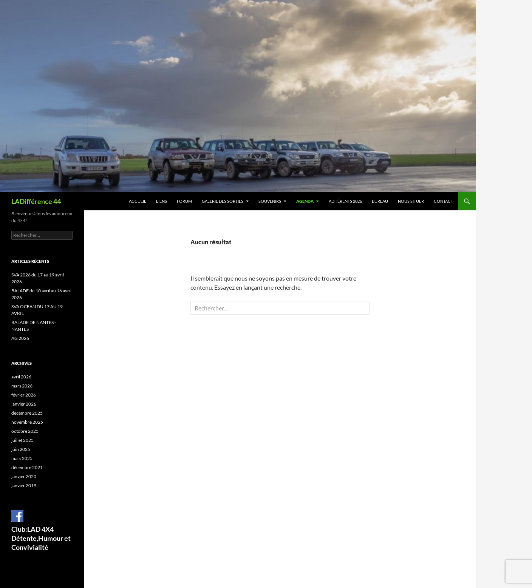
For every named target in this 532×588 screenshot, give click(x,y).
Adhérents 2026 (345, 201)
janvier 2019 (23, 485)
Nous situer (411, 201)
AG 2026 (20, 338)
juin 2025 (20, 449)
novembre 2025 (27, 422)
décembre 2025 (27, 413)
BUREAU (380, 201)
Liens (161, 201)
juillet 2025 (22, 440)
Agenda (305, 201)
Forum (184, 201)
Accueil (137, 201)
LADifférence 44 (36, 201)
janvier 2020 (23, 476)
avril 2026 (21, 377)
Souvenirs (269, 201)
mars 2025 (21, 458)
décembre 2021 (27, 467)
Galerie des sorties (222, 201)
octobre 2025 (25, 431)
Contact (443, 201)
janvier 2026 (23, 404)
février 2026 (23, 395)
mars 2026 (21, 386)
